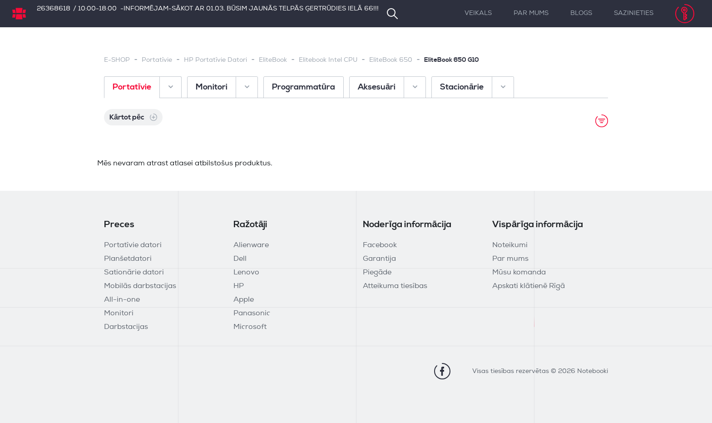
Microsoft (250, 327)
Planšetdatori (128, 259)
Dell (240, 259)
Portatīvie (157, 60)
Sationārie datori (134, 272)
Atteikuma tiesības (395, 286)
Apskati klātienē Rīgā (528, 286)
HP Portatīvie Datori (215, 60)
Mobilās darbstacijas (140, 286)
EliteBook (273, 60)
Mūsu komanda (519, 272)
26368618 (53, 8)
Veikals (478, 13)
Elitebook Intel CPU (328, 60)
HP (238, 286)
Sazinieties (633, 13)
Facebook (380, 245)
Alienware (251, 245)
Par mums (531, 13)
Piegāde (377, 272)
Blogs (581, 13)
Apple (243, 300)
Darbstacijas (126, 327)
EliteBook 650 (390, 60)
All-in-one (122, 300)
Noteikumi (510, 245)
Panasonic (251, 313)
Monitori (119, 313)
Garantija (379, 259)
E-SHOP (117, 60)
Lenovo (246, 272)
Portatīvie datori (133, 245)
